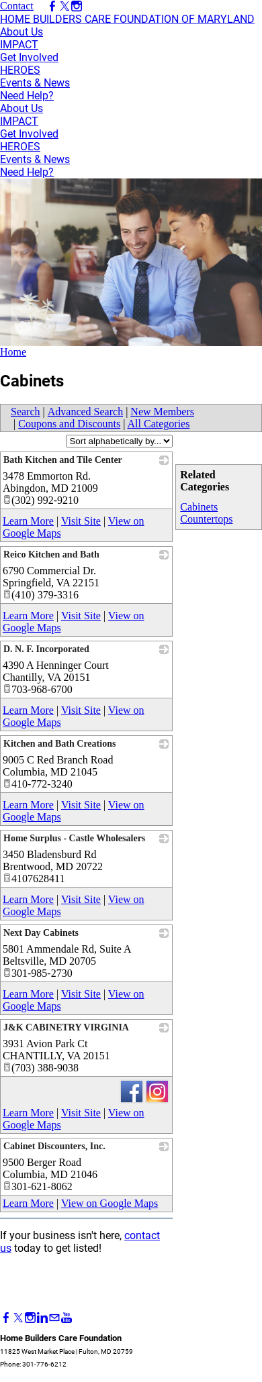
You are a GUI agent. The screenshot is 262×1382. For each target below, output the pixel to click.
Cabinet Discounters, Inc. (54, 1146)
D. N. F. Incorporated (46, 649)
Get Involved (29, 57)
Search (25, 411)
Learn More (28, 521)
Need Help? (27, 95)
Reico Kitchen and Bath (51, 554)
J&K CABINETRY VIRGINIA (66, 1027)
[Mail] (54, 1318)
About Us (21, 31)
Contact (17, 5)
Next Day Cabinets (41, 933)
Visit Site (81, 521)
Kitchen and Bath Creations (59, 744)
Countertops (206, 519)
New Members (162, 411)
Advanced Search (85, 411)
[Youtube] (66, 1318)
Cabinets (199, 507)
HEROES (20, 70)
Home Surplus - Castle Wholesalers (74, 838)
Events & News (35, 82)
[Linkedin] (42, 1318)
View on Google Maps (109, 1203)
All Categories (159, 423)
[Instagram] (30, 1318)
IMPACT (19, 44)
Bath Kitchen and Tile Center (62, 460)
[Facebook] (6, 1318)
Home (13, 352)
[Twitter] (18, 1318)
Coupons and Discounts (69, 423)
